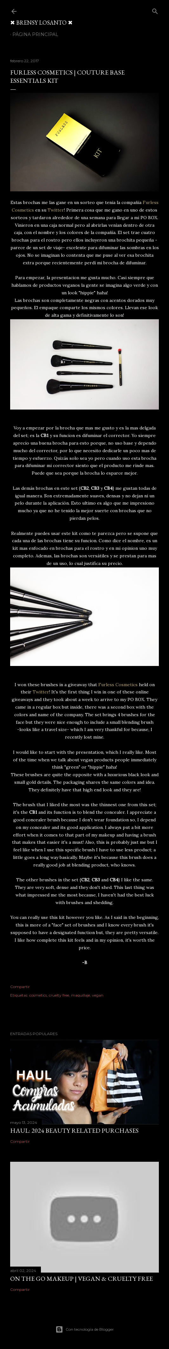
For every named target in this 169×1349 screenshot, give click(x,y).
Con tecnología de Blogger (84, 1329)
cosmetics (38, 995)
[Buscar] (155, 10)
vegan (97, 995)
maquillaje (80, 995)
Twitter (56, 210)
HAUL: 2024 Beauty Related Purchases (74, 1130)
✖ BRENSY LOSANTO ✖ (41, 22)
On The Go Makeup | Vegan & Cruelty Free (81, 1278)
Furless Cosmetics (118, 684)
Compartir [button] (20, 986)
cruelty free (59, 995)
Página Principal (35, 34)
